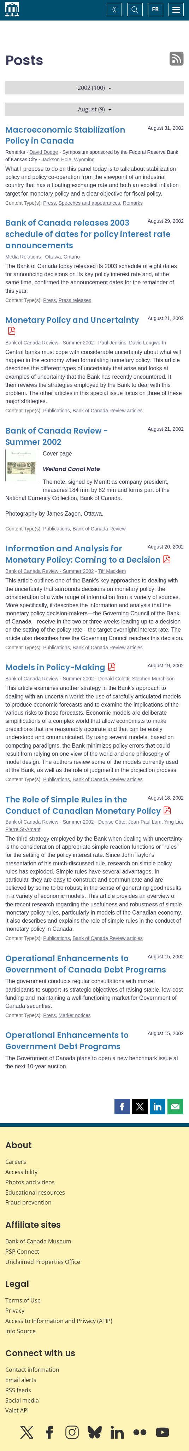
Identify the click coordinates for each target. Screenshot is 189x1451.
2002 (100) (94, 88)
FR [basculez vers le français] (155, 9)
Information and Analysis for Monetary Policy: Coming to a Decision (82, 554)
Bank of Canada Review (98, 529)
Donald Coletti (113, 678)
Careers (15, 1162)
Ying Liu (173, 822)
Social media (22, 1400)
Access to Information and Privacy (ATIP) (58, 1321)
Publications (56, 410)
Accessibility (21, 1172)
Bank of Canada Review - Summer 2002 (49, 343)
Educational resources (35, 1192)
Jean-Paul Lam (144, 822)
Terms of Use (23, 1300)
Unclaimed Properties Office (42, 1262)
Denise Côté (111, 822)
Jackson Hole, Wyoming (68, 159)
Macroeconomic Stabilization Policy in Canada (65, 135)
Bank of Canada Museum (38, 1241)
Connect (22, 1251)
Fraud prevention (28, 1202)
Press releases (75, 300)
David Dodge (43, 152)
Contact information (32, 1370)
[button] (122, 1106)
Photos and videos (30, 1182)
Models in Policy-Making (55, 667)
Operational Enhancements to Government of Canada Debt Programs (85, 964)
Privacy (14, 1310)
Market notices (75, 1015)
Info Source (20, 1331)
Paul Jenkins (112, 343)
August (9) (94, 109)
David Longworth (147, 343)
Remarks (133, 203)
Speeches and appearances (89, 203)
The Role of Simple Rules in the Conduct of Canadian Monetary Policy (83, 805)
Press (49, 203)
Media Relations (23, 257)
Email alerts (20, 1380)
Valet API (17, 1410)
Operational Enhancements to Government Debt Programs (67, 1041)
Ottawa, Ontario (62, 257)
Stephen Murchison (153, 678)
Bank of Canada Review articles (107, 410)
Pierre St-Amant (23, 829)
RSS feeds (18, 1390)
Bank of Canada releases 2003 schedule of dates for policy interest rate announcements (88, 234)
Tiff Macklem (112, 571)
